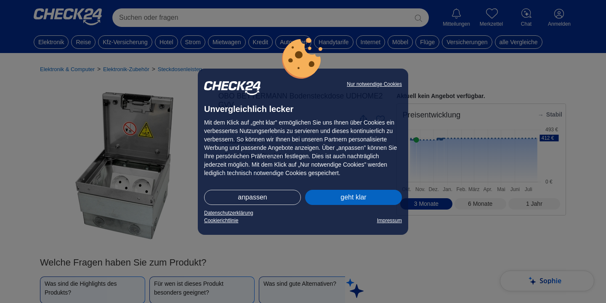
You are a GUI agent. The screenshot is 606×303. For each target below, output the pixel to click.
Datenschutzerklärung (228, 213)
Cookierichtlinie (221, 220)
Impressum (389, 220)
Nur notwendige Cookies (374, 84)
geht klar (353, 197)
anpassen (252, 197)
